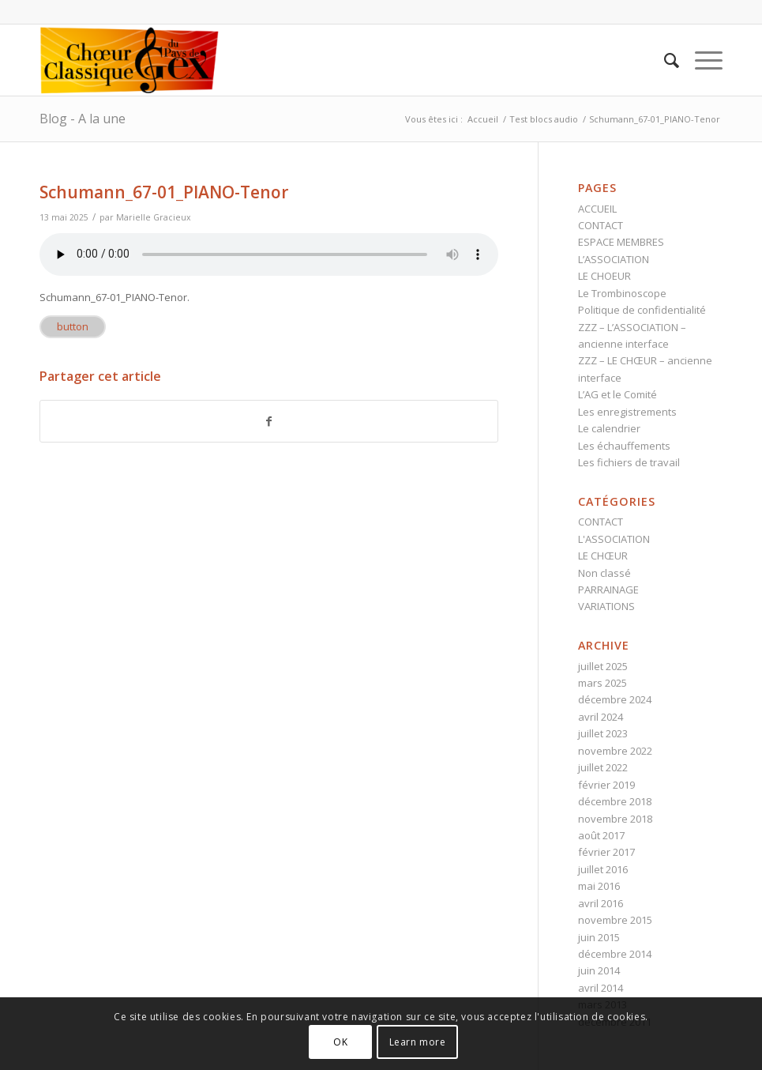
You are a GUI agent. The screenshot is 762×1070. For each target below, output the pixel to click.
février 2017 (606, 852)
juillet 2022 (603, 767)
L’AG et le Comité (617, 394)
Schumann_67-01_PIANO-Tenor (163, 192)
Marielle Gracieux (153, 217)
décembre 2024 (614, 699)
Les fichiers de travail (629, 462)
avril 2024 (600, 717)
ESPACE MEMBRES (621, 242)
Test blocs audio (543, 119)
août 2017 (601, 835)
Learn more (417, 1042)
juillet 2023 (603, 733)
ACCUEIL (597, 209)
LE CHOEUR (604, 276)
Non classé (604, 573)
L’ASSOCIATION (613, 259)
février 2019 (606, 785)
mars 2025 (602, 683)
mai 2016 (599, 886)
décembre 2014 (614, 954)
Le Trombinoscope (622, 293)
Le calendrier (609, 428)
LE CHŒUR (603, 555)
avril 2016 (600, 903)
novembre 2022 (615, 751)
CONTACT (600, 225)
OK (340, 1042)
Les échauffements (624, 446)
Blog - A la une (82, 118)
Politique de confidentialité (642, 310)
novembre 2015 (615, 920)
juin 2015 (599, 937)
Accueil (482, 119)
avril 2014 (600, 988)
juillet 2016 (603, 869)
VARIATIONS (606, 606)
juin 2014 (599, 970)
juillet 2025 (603, 666)
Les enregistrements (627, 412)
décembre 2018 (614, 801)
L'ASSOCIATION (614, 539)
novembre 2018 (615, 819)
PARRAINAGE (608, 589)
